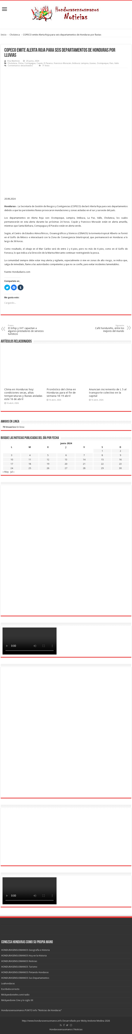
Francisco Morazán (62, 63)
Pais (111, 63)
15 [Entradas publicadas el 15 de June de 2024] (102, 459)
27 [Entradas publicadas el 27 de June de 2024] (66, 468)
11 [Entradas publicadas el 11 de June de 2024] (29, 459)
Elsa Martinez (13, 61)
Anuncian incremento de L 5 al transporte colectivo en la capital (107, 392)
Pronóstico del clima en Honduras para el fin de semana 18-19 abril (61, 392)
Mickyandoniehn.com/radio (15, 994)
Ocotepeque (102, 63)
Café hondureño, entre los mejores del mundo (105, 328)
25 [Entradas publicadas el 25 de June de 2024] (29, 468)
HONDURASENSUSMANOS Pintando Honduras (25, 972)
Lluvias (93, 63)
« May (6, 471)
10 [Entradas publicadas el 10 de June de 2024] (11, 459)
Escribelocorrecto (10, 989)
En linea (13, 427)
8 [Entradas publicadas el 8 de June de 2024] (102, 455)
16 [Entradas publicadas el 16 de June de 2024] (120, 459)
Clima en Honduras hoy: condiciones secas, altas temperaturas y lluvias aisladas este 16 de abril (23, 394)
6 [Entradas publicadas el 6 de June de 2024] (66, 455)
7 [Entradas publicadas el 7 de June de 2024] (84, 455)
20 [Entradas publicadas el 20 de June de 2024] (66, 464)
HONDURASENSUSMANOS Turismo (19, 966)
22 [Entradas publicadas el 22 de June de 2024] (102, 464)
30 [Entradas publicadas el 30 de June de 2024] (120, 468)
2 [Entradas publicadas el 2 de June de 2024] (120, 451)
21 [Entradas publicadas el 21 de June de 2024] (84, 464)
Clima (20, 63)
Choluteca (15, 34)
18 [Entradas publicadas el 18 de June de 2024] (29, 464)
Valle (116, 63)
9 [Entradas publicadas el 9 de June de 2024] (120, 455)
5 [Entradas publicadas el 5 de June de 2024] (47, 455)
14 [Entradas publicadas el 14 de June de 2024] (84, 459)
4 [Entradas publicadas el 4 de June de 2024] (29, 455)
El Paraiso (48, 63)
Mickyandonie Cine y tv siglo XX (17, 1000)
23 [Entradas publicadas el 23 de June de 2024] (120, 464)
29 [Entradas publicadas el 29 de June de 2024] (102, 468)
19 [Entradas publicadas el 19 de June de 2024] (48, 464)
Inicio (3, 34)
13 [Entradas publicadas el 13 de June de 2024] (66, 459)
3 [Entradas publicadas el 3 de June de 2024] (11, 455)
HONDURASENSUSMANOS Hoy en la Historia (24, 955)
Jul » (12, 471)
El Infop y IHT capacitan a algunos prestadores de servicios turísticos (26, 329)
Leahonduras (8, 983)
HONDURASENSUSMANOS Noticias (19, 961)
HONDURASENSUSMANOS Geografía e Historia (25, 950)
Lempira (84, 63)
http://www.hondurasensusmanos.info (42, 1020)
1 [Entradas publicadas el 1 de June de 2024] (102, 451)
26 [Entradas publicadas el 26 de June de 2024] (48, 468)
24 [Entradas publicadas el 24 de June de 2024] (11, 468)
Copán (40, 63)
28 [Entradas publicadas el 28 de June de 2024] (84, 468)
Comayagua (29, 63)
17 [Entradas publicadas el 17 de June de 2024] (11, 464)
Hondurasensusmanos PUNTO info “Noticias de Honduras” (31, 1010)
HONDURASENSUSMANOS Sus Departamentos (25, 978)
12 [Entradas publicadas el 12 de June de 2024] (48, 459)
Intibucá (76, 63)
